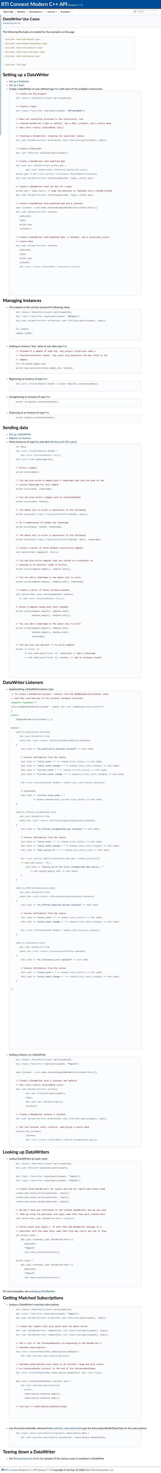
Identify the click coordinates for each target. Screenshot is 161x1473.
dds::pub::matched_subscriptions (87, 1355)
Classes (52, 12)
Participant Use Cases (20, 52)
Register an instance (67, 438)
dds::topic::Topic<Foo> (76, 110)
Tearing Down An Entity (73, 1462)
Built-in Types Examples (21, 96)
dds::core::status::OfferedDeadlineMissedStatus (102, 896)
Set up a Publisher (66, 81)
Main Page (8, 12)
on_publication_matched (82, 732)
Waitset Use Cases (19, 76)
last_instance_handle (131, 930)
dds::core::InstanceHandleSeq (80, 1351)
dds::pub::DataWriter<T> (81, 736)
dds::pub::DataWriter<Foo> (78, 140)
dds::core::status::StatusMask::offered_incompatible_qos (106, 1139)
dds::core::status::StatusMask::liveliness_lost (95, 266)
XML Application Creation (22, 86)
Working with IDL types (21, 110)
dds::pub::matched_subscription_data (89, 1441)
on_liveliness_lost (80, 942)
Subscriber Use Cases (20, 65)
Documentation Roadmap (20, 28)
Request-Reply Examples (22, 90)
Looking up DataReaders (89, 1291)
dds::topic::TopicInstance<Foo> (97, 514)
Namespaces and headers (20, 35)
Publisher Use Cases (19, 59)
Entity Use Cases (18, 72)
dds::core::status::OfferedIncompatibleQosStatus (102, 820)
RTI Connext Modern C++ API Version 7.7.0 (28, 1470)
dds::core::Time (72, 459)
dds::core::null (138, 1372)
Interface (12, 117)
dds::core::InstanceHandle (78, 383)
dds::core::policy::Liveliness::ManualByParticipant (110, 174)
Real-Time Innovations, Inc (99, 1470)
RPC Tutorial (16, 93)
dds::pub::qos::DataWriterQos (80, 165)
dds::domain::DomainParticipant (81, 98)
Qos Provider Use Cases (21, 107)
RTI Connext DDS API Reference (23, 38)
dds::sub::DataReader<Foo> (78, 1330)
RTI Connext (11, 21)
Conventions (14, 31)
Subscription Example (20, 48)
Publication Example (20, 45)
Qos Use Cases (17, 103)
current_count (127, 770)
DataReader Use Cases (21, 69)
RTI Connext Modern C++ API (17, 17)
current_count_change (140, 774)
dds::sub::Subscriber (116, 1330)
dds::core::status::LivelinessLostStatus (97, 951)
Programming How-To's (19, 41)
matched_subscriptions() (113, 1428)
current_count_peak (119, 799)
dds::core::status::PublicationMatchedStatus (100, 740)
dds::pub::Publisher (115, 140)
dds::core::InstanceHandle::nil (86, 455)
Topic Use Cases (18, 55)
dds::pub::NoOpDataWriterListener (127, 706)
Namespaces (36, 12)
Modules (21, 12)
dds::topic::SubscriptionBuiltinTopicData (87, 1437)
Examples (65, 12)
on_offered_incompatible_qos (85, 812)
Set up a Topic (63, 85)
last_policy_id (128, 850)
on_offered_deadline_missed (85, 888)
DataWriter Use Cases (20, 62)
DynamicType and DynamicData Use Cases (31, 114)
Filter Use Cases (17, 79)
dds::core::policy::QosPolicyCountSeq (90, 858)
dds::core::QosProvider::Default (92, 169)
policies (138, 858)
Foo (104, 89)
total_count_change (136, 765)
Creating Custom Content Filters (25, 83)
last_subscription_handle (133, 782)
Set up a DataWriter (67, 434)
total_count (123, 761)
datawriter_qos (122, 169)
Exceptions (15, 100)
